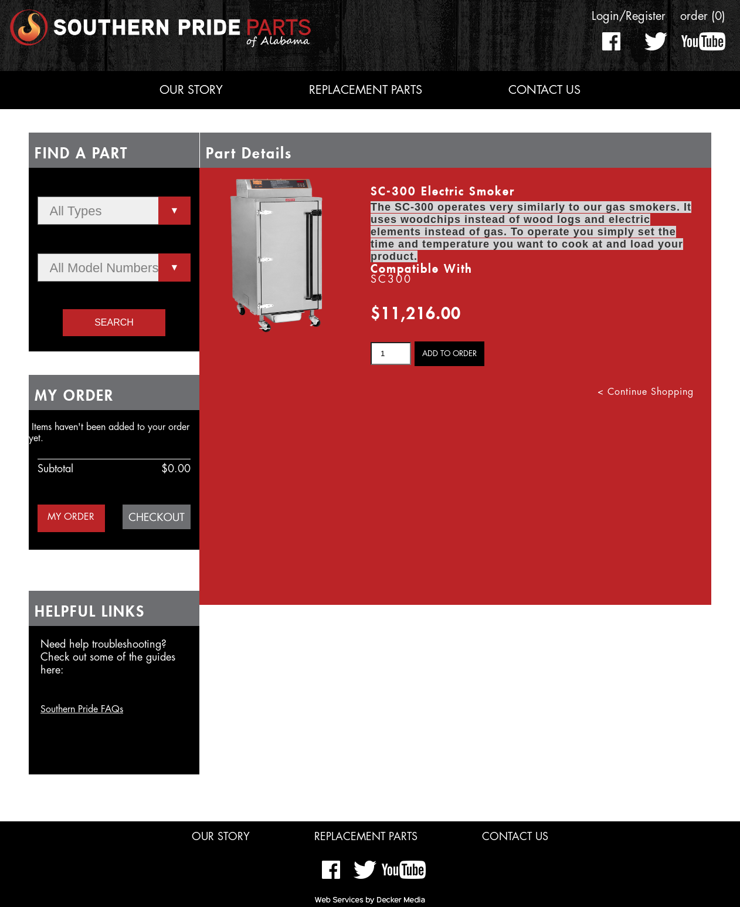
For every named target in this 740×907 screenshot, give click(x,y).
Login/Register (629, 16)
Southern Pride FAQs (81, 709)
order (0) (702, 16)
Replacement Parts (365, 90)
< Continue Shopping (646, 392)
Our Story (191, 90)
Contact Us (544, 90)
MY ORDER (70, 517)
